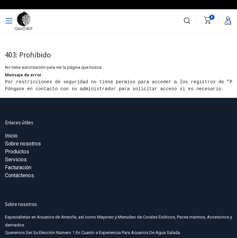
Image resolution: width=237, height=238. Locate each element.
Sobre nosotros (23, 143)
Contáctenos (19, 175)
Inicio (11, 136)
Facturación (18, 167)
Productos (17, 151)
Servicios (16, 159)
